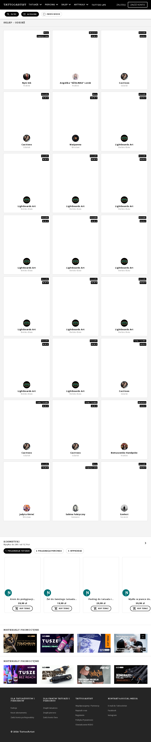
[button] (121, 5)
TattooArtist (15, 4)
